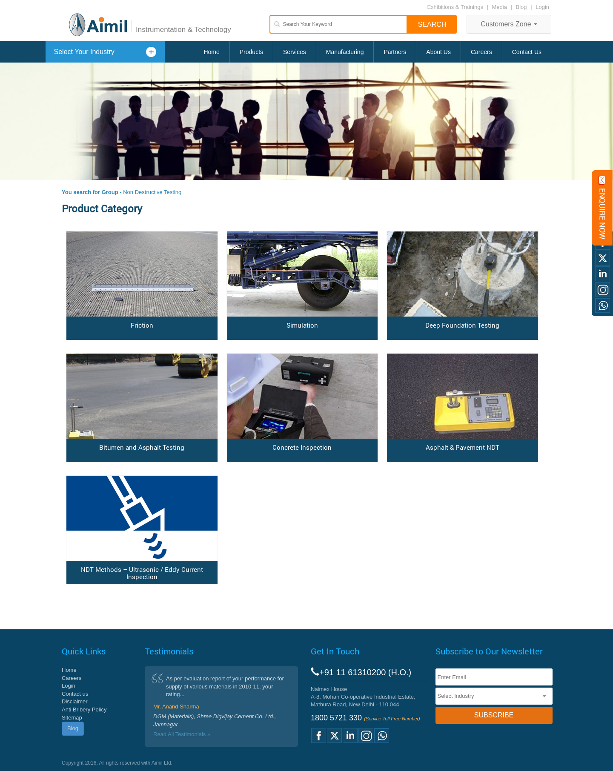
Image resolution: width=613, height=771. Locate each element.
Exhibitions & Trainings (455, 7)
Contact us (75, 694)
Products (251, 52)
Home (211, 52)
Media (500, 7)
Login (542, 7)
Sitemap (72, 717)
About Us (438, 52)
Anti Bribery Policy (84, 709)
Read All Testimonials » (181, 734)
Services (294, 52)
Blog (521, 7)
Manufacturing (345, 52)
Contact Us (526, 52)
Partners (395, 52)
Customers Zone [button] (509, 24)
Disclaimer (75, 701)
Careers (481, 52)
